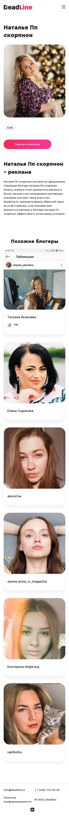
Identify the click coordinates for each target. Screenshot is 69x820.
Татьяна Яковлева (21, 317)
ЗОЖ (10, 128)
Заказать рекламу (27, 144)
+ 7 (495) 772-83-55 (47, 790)
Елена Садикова (20, 410)
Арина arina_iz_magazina (27, 581)
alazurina (14, 496)
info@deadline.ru (14, 790)
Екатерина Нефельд (23, 666)
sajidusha (14, 752)
